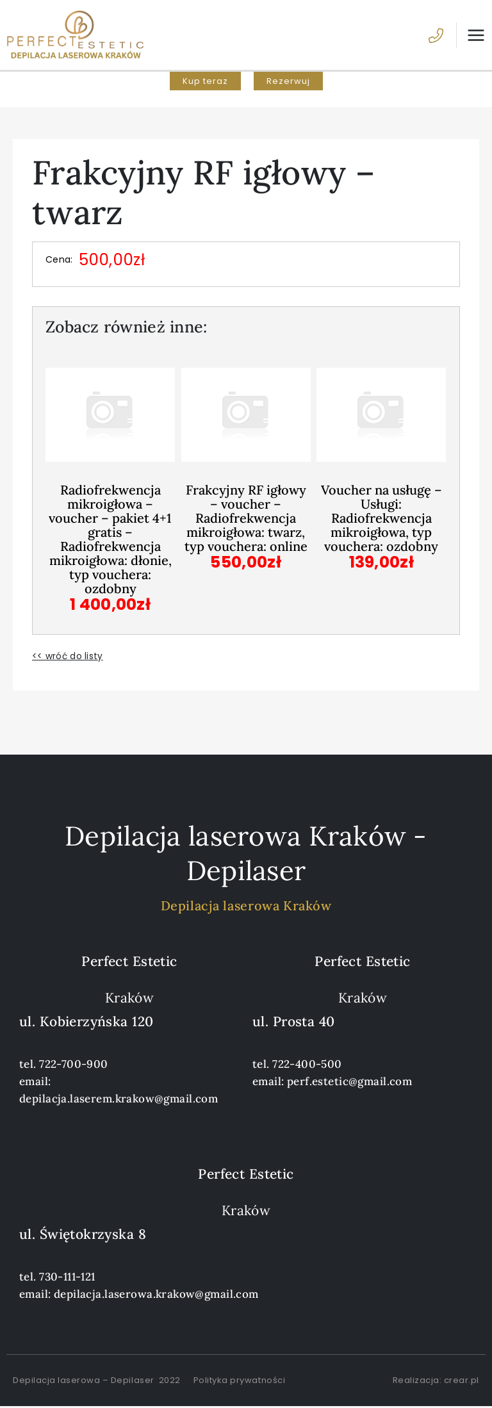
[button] (205, 83)
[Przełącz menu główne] (471, 36)
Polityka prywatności (239, 1381)
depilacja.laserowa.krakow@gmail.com (156, 1295)
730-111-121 (67, 1278)
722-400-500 (307, 1065)
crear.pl (461, 1381)
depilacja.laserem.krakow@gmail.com (118, 1100)
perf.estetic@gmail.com (349, 1083)
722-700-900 (73, 1065)
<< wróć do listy (67, 657)
